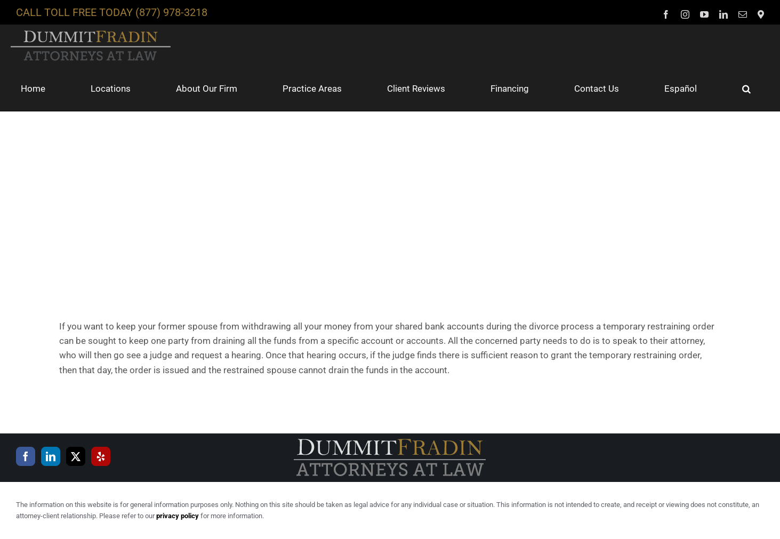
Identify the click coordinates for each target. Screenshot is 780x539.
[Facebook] (25, 456)
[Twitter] (75, 456)
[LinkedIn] (50, 456)
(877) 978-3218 (171, 12)
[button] (746, 88)
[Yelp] (100, 456)
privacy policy (177, 516)
